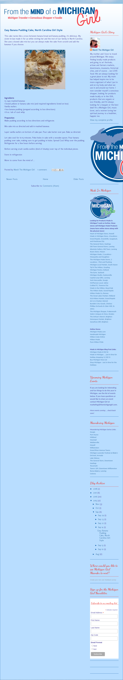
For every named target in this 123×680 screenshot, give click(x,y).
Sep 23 (101, 519)
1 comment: (42, 169)
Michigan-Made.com (98, 332)
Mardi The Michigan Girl (103, 50)
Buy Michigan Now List (98, 360)
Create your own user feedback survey (103, 580)
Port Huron (94, 435)
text (95, 649)
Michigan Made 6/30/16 (99, 352)
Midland (93, 437)
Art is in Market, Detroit (99, 301)
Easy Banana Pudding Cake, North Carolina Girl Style (33, 30)
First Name (95, 620)
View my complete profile (101, 120)
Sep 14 (101, 527)
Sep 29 (101, 515)
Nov (98, 504)
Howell (92, 445)
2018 (95, 489)
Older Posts (78, 179)
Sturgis (92, 432)
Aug (98, 554)
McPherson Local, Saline (99, 283)
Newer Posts (11, 179)
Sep (97, 512)
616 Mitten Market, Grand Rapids (102, 298)
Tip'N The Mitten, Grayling (100, 267)
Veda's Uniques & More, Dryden (102, 314)
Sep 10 (101, 549)
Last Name (95, 628)
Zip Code (94, 635)
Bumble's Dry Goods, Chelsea (101, 303)
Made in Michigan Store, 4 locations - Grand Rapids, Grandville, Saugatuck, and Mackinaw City (104, 238)
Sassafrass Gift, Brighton (99, 322)
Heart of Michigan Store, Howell (102, 233)
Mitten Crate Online (97, 337)
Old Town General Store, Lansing (102, 246)
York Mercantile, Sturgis (99, 280)
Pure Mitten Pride (96, 342)
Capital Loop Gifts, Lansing (100, 278)
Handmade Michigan (98, 334)
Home (45, 179)
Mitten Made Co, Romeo (99, 293)
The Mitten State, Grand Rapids (101, 290)
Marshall (93, 440)
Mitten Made (95, 339)
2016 (95, 496)
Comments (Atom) (51, 186)
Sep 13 (101, 545)
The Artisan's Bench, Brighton (101, 316)
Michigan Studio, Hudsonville (101, 275)
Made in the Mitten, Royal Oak (101, 288)
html (95, 646)
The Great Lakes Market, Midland (102, 296)
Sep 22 (101, 523)
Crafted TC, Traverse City (99, 285)
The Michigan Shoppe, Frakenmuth (103, 311)
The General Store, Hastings (100, 244)
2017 (95, 493)
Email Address (97, 612)
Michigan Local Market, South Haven (104, 265)
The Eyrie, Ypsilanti (97, 272)
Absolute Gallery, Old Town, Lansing (103, 249)
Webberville (94, 442)
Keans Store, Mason (97, 252)
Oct (97, 508)
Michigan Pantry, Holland (99, 270)
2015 (95, 500)
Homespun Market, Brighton (100, 319)
